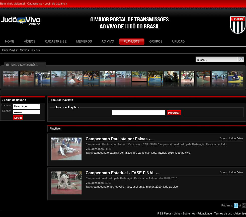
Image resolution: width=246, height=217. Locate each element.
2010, (171, 152)
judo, (154, 152)
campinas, (144, 152)
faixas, (129, 152)
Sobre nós (189, 213)
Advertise (240, 213)
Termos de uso (223, 213)
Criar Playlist (10, 50)
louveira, (120, 186)
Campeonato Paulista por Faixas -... (119, 139)
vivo (187, 152)
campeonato (101, 152)
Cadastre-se (34, 3)
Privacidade (204, 213)
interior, (162, 152)
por (122, 152)
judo (178, 152)
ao (182, 152)
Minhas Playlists (30, 50)
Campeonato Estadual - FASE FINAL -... (123, 173)
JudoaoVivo (235, 138)
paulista (114, 152)
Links (177, 213)
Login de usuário (55, 3)
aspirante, (139, 186)
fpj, (135, 152)
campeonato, (102, 186)
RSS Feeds (164, 213)
